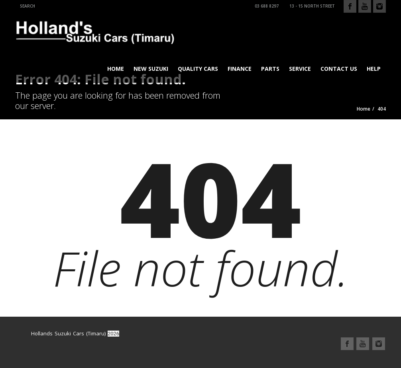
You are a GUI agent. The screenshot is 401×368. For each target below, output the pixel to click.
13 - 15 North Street (311, 6)
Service (300, 68)
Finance (240, 68)
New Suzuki (151, 68)
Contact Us (338, 68)
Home (115, 68)
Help (374, 68)
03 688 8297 (266, 6)
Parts (270, 68)
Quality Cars (198, 68)
